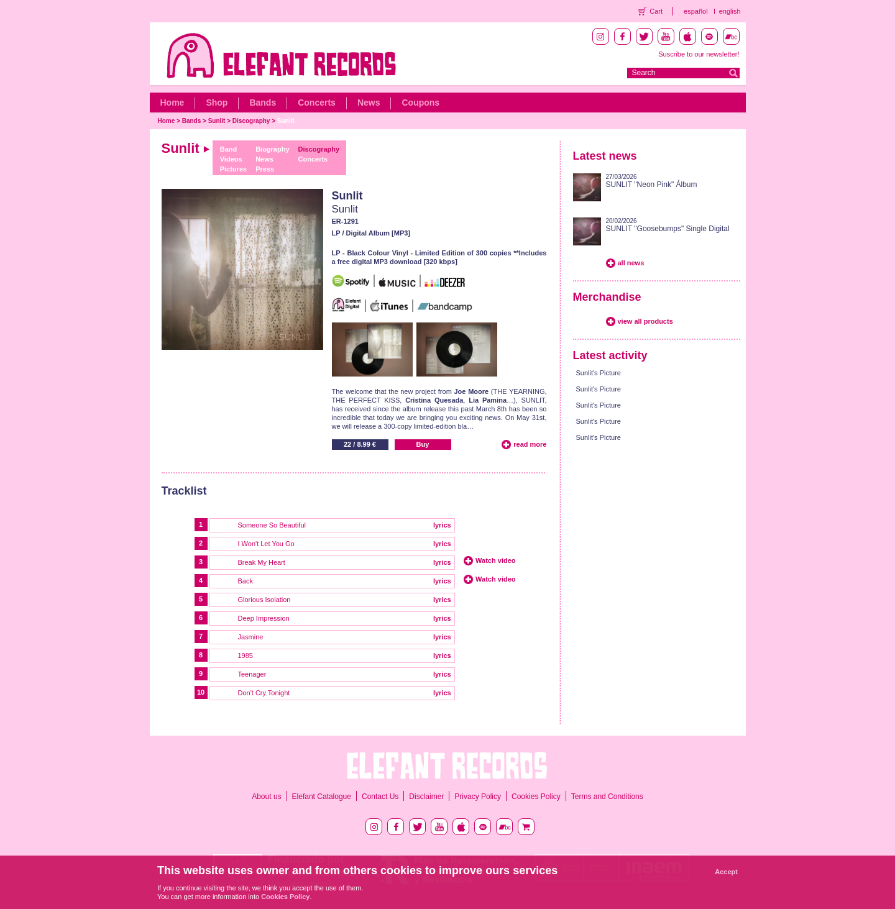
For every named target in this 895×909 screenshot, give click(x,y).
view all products (645, 321)
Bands (262, 102)
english (730, 11)
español (696, 11)
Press (264, 169)
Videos (231, 159)
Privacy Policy (477, 796)
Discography (251, 120)
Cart (656, 11)
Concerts (317, 102)
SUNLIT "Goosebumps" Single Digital (668, 228)
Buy (422, 444)
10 (200, 692)
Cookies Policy (536, 796)
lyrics (442, 525)
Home (172, 102)
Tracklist (184, 491)
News (368, 102)
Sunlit (217, 120)
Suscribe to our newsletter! (698, 54)
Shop (216, 102)
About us (266, 796)
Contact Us (380, 796)
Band (228, 149)
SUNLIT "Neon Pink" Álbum (651, 184)
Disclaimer (426, 796)
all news (631, 263)
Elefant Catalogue (321, 796)
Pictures (233, 169)
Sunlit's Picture (598, 373)
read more (529, 444)
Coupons (420, 102)
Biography (272, 149)
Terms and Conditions (607, 796)
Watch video (495, 560)
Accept (726, 871)
